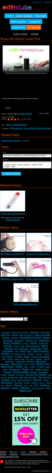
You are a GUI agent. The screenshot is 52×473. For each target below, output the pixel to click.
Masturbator (5, 365)
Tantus (9, 386)
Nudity (18, 368)
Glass (27, 357)
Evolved (5, 355)
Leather (38, 360)
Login (47, 2)
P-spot (40, 368)
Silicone (37, 381)
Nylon (26, 368)
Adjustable (5, 334)
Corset (16, 347)
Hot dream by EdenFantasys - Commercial (21, 255)
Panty (4, 371)
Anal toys (6, 336)
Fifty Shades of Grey (18, 355)
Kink (22, 360)
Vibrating (5, 389)
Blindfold (15, 339)
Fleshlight (30, 355)
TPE (30, 387)
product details (12, 221)
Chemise (25, 344)
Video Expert (25, 114)
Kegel (16, 360)
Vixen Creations (37, 389)
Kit (27, 360)
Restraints (43, 373)
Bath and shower (26, 336)
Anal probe (45, 334)
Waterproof (25, 392)
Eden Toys (26, 352)
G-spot (18, 357)
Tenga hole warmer (10, 140)
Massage (31, 363)
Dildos (44, 347)
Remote (33, 373)
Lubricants (20, 363)
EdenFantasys (20, 125)
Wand (48, 389)
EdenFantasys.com (9, 458)
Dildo (22, 347)
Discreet (8, 349)
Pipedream (14, 370)
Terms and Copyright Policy (34, 455)
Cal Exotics (19, 342)
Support (35, 34)
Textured (18, 386)
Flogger (39, 355)
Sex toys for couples (36, 376)
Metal (32, 365)
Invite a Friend (20, 34)
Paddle (47, 368)
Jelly (4, 360)
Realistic (7, 373)
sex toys (20, 376)
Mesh (26, 365)
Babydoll (15, 336)
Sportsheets (6, 384)
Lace (32, 360)
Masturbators (17, 365)
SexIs (13, 381)
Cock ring (43, 344)
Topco (25, 387)
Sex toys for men (28, 378)
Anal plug (34, 333)
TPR (36, 386)
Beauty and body (42, 336)
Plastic (25, 370)
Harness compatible (40, 358)
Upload (32, 453)
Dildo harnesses (33, 347)
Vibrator (15, 389)
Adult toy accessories (19, 334)
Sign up (37, 2)
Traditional (45, 386)
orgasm (33, 368)
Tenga (9, 125)
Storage (27, 384)
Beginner (6, 339)
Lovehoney (9, 363)
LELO (46, 360)
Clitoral (33, 344)
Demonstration (44, 128)
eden (17, 353)
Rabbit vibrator (42, 371)
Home (3, 453)
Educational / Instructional (23, 128)
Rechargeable (21, 373)
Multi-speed (7, 368)
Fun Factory (7, 358)
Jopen (10, 360)
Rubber (4, 376)
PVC (32, 371)
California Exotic (31, 342)
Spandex (46, 381)
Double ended (35, 350)
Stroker (41, 384)
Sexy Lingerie (24, 381)
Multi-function (43, 365)
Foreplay (46, 355)
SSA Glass (18, 384)
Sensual (11, 376)
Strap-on (34, 384)
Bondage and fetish (30, 338)
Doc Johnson (21, 349)
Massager (41, 362)
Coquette (7, 347)
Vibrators (25, 389)
